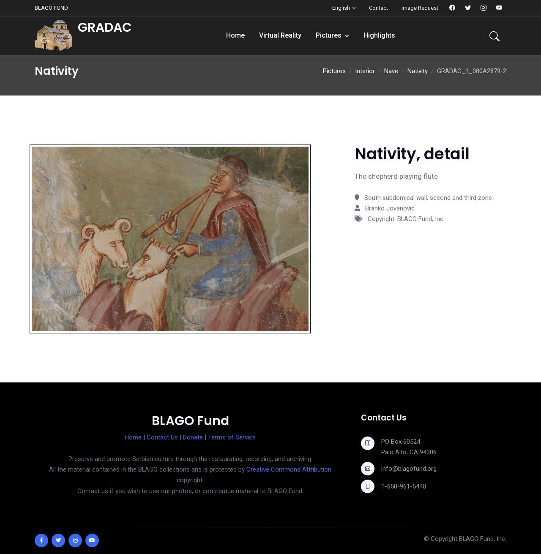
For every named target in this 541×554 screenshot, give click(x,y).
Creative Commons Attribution (288, 469)
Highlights (379, 35)
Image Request (420, 8)
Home (235, 35)
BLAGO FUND (51, 8)
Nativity (417, 71)
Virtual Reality (280, 35)
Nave (391, 71)
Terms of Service (232, 437)
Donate (193, 437)
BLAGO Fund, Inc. (482, 539)
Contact (378, 8)
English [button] (341, 8)
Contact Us (162, 437)
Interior (365, 71)
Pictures (329, 35)
